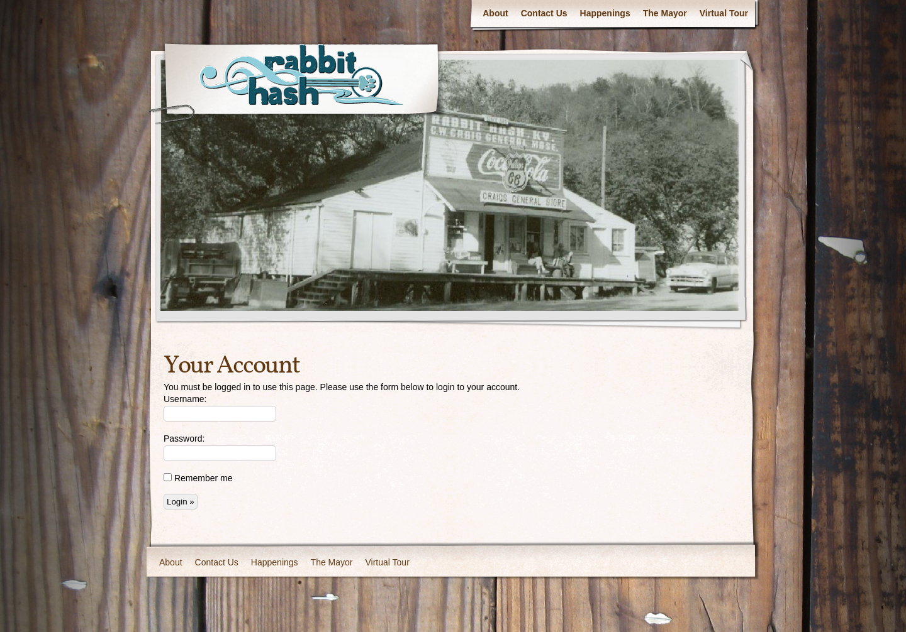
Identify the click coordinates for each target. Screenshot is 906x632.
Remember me (198, 478)
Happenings (605, 13)
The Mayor (665, 13)
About (495, 13)
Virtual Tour (724, 13)
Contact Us (544, 13)
